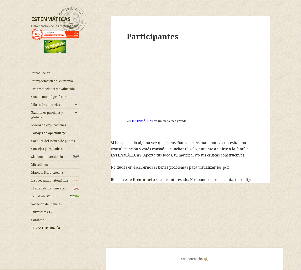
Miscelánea (39, 164)
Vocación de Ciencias (46, 204)
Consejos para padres (47, 149)
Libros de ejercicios (45, 105)
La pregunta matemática (49, 180)
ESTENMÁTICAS (51, 19)
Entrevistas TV (42, 212)
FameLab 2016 (41, 196)
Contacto (37, 220)
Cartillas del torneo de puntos (53, 141)
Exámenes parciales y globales (47, 114)
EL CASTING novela (45, 228)
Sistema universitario (47, 157)
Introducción (40, 73)
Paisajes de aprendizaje (48, 133)
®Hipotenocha (194, 259)
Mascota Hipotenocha (47, 172)
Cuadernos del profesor (48, 97)
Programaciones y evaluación (53, 89)
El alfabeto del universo (48, 188)
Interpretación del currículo (52, 81)
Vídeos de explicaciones (48, 125)
